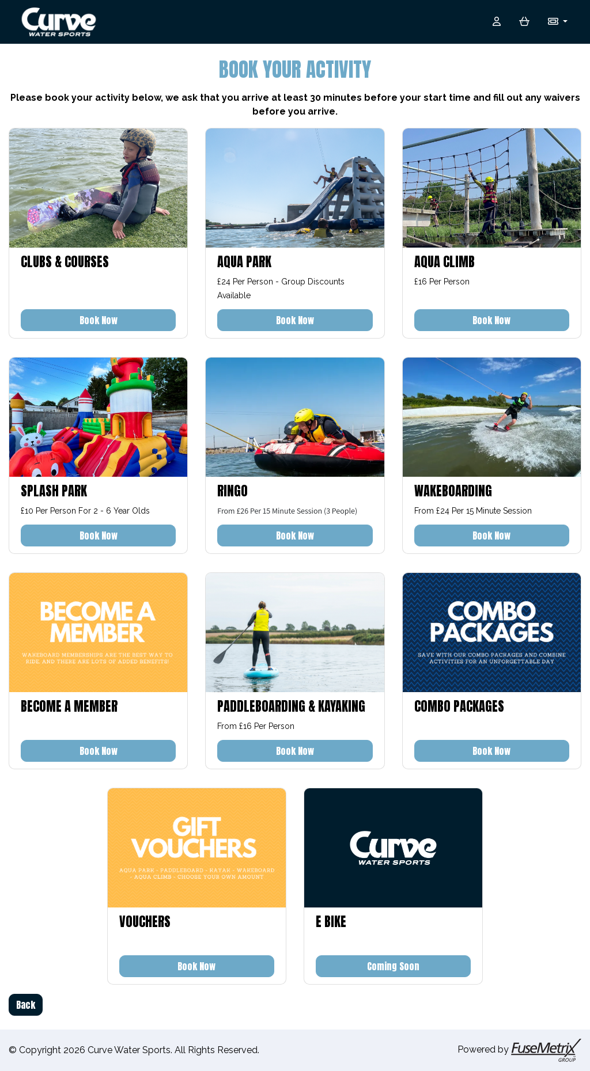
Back (25, 1005)
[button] (557, 21)
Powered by (519, 1050)
